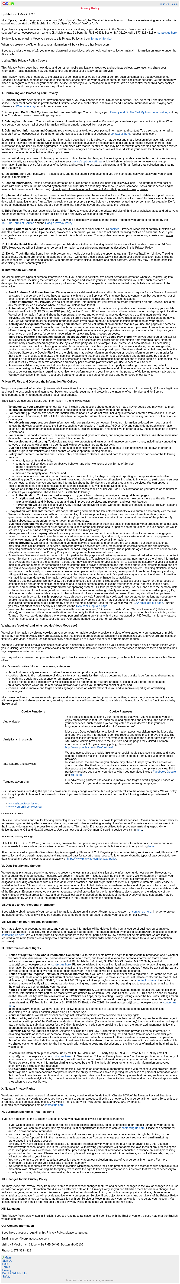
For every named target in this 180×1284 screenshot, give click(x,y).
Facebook (159, 771)
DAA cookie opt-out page (91, 606)
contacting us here (12, 934)
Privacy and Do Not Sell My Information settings (140, 112)
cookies (114, 228)
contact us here (167, 32)
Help (5, 1263)
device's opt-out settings (87, 161)
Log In (174, 4)
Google (171, 771)
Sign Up (164, 4)
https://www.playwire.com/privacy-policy (91, 858)
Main (6, 1257)
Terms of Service (101, 38)
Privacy (6, 1270)
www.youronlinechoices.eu (25, 806)
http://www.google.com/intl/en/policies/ (89, 747)
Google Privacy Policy (58, 223)
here (139, 829)
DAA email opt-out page (148, 602)
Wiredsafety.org (26, 106)
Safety (6, 1276)
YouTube (76, 774)
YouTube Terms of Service (17, 223)
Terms (6, 1267)
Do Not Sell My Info (14, 1273)
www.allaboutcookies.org (23, 803)
